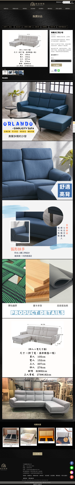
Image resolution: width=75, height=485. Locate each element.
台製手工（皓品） (8, 27)
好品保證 (33, 8)
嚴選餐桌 (44, 27)
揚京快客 (32, 482)
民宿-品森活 (59, 8)
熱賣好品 (6, 8)
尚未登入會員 (73, 128)
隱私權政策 (31, 478)
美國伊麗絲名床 (62, 27)
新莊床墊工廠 (30, 480)
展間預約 (67, 8)
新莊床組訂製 (44, 480)
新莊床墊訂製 (37, 480)
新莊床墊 (24, 480)
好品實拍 (41, 8)
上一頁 (37, 453)
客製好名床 (16, 8)
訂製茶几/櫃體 (27, 27)
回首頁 (24, 475)
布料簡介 (25, 8)
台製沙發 (37, 27)
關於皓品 (50, 8)
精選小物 (52, 27)
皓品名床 (18, 27)
